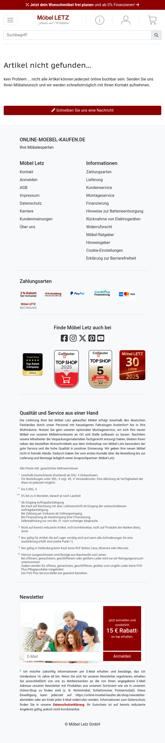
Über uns (27, 227)
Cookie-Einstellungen (104, 250)
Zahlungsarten (99, 172)
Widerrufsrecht (99, 227)
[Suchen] (156, 35)
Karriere (26, 211)
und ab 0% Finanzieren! (82, 4)
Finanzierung (97, 203)
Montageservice (100, 195)
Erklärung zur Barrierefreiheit (111, 258)
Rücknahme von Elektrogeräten (113, 219)
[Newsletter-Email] (63, 656)
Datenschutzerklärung (68, 704)
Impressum (30, 195)
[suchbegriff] (77, 35)
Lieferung (94, 179)
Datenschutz (31, 203)
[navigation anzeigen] (10, 20)
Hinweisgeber (98, 242)
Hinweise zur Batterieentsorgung (114, 211)
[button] (99, 20)
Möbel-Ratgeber (100, 234)
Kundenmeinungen (36, 219)
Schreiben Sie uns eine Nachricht (82, 110)
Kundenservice (99, 187)
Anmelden (28, 179)
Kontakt (26, 172)
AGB (23, 187)
